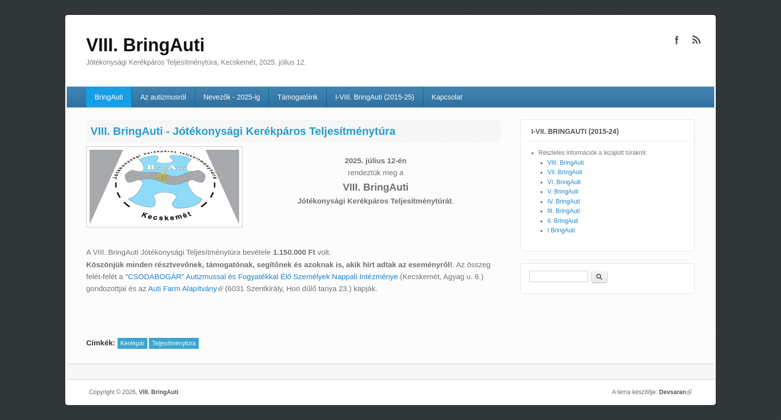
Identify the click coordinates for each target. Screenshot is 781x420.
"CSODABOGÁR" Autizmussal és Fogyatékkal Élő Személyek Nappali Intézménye (261, 276)
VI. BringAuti (564, 182)
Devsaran (675, 392)
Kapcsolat (447, 97)
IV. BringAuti (563, 201)
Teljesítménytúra (173, 343)
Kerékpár (133, 343)
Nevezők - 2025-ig (231, 97)
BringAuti (109, 97)
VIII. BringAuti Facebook (677, 40)
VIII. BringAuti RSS (697, 40)
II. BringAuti (562, 220)
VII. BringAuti (564, 172)
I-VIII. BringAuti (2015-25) (374, 97)
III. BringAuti (563, 211)
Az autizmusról (163, 97)
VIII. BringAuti (565, 162)
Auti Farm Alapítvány (185, 288)
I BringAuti (561, 230)
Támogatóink (297, 97)
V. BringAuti (562, 191)
